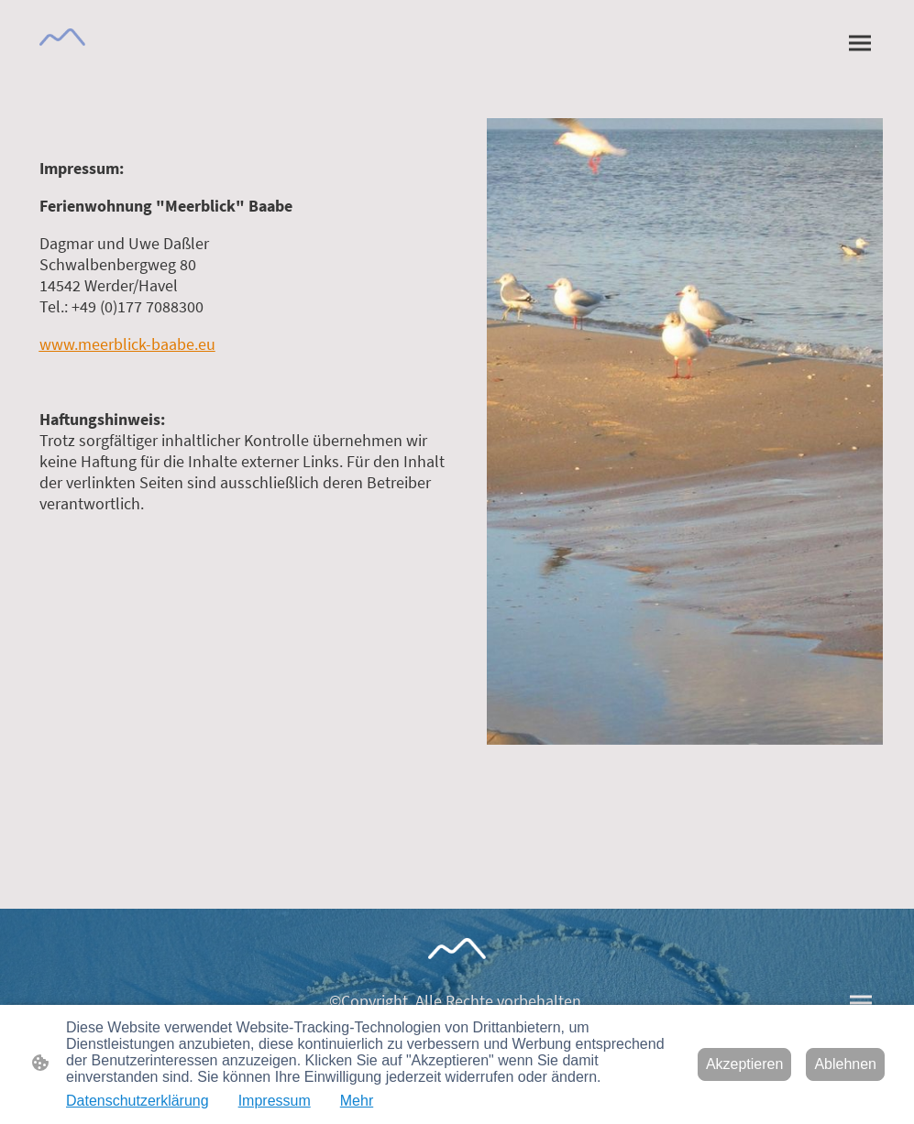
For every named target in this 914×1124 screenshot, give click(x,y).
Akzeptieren (745, 1064)
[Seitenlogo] (62, 37)
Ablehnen (845, 1064)
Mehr (356, 1100)
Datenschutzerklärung (137, 1100)
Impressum (274, 1100)
